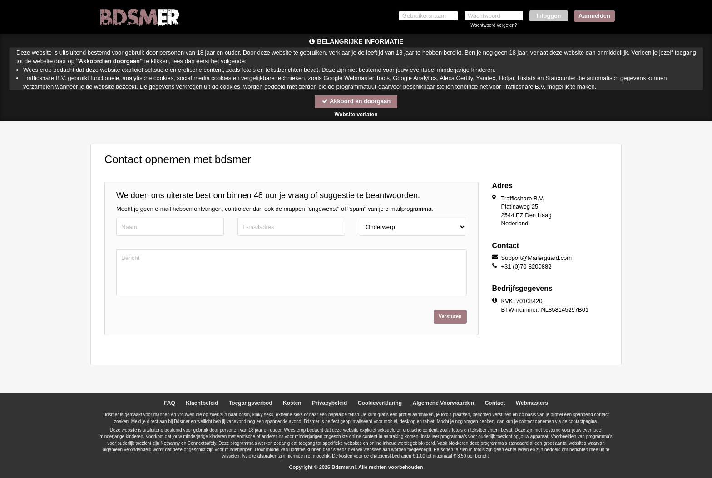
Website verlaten (355, 114)
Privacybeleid (329, 403)
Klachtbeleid (202, 403)
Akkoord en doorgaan (356, 101)
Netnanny (170, 443)
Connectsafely (202, 443)
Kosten (292, 403)
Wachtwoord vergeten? (493, 25)
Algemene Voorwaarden (443, 403)
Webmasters (532, 403)
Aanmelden (594, 15)
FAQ (169, 403)
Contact (495, 403)
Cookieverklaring (380, 403)
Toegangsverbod (250, 403)
